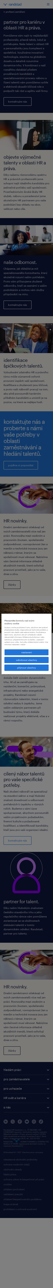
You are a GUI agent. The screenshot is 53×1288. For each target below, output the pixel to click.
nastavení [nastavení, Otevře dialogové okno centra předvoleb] (26, 652)
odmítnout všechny (26, 660)
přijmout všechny (26, 667)
